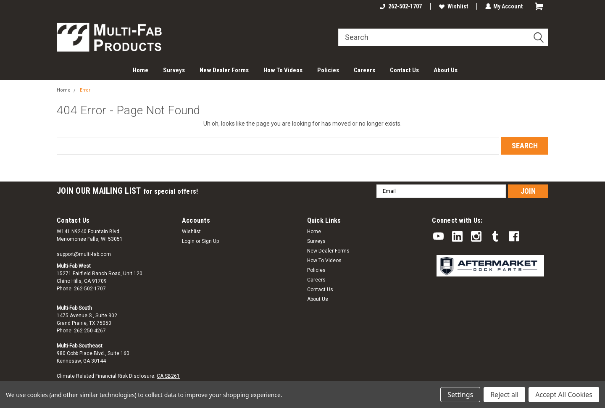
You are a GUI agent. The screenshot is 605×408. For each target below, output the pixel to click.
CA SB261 (168, 376)
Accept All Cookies (563, 394)
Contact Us (404, 70)
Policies (328, 70)
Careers (364, 70)
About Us (446, 70)
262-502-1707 (400, 6)
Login (188, 241)
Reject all (504, 394)
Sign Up (210, 241)
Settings (460, 394)
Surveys (174, 70)
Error (85, 90)
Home (140, 70)
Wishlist (453, 6)
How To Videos (282, 70)
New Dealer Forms (224, 70)
